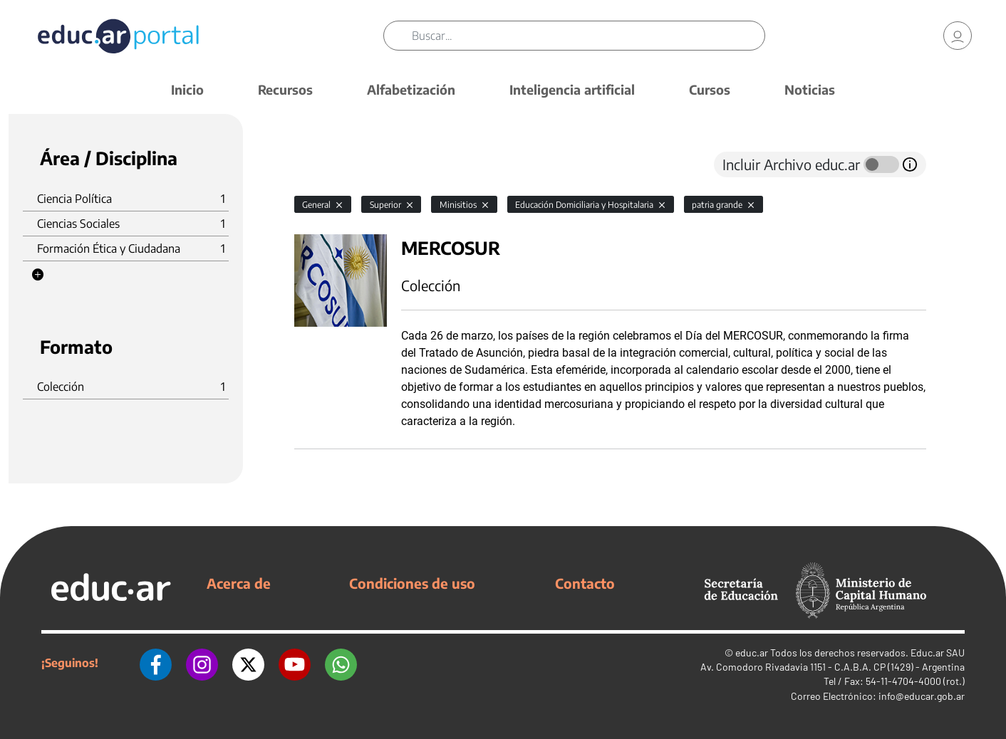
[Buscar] (588, 35)
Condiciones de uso (412, 583)
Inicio (187, 89)
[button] (38, 274)
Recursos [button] (285, 89)
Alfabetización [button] (411, 89)
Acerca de (239, 583)
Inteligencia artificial (572, 89)
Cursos (709, 89)
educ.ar (751, 652)
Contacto (585, 583)
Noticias (809, 89)
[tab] (322, 164)
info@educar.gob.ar (921, 696)
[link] (957, 35)
